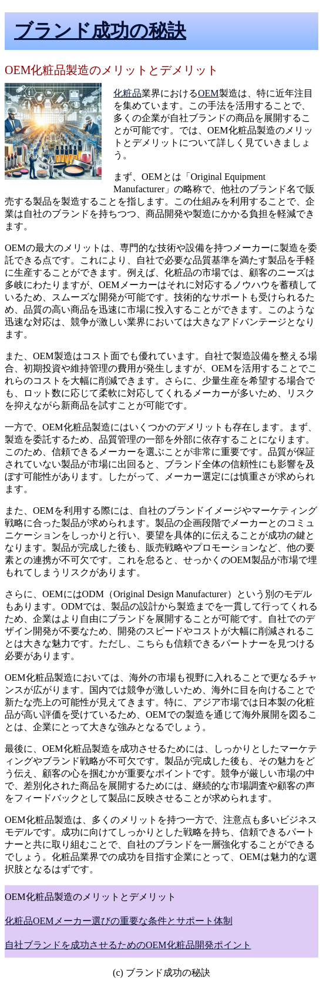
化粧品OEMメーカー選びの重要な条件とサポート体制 (119, 921)
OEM (208, 93)
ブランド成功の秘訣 (100, 30)
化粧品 (127, 93)
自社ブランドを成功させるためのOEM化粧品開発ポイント (128, 945)
